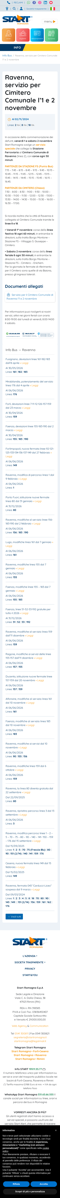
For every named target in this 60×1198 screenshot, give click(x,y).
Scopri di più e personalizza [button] (30, 1191)
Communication (39, 1025)
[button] (55, 1130)
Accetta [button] (44, 1184)
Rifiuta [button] (16, 1184)
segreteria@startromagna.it (30, 1037)
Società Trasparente (29, 962)
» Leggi (24, 362)
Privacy (30, 968)
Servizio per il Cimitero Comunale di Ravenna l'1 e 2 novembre (30, 296)
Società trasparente (36, 8)
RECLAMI (18, 2)
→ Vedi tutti (14, 916)
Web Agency (19, 1025)
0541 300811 (21, 1033)
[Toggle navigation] (50, 21)
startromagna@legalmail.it (30, 1041)
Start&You (30, 975)
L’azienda (29, 956)
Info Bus (7, 55)
